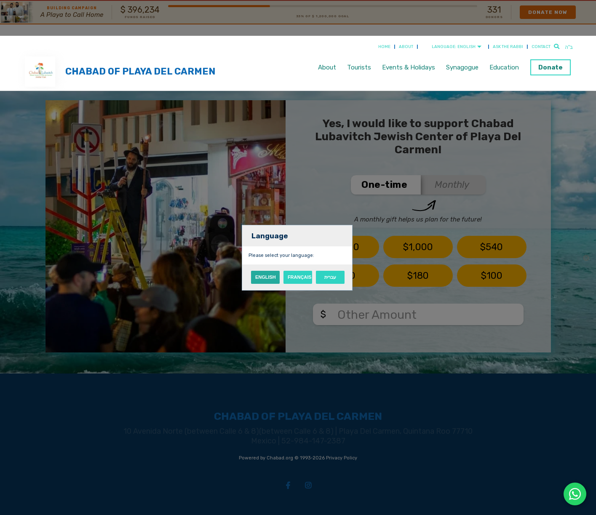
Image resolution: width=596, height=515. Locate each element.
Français (300, 277)
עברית (330, 277)
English (265, 277)
